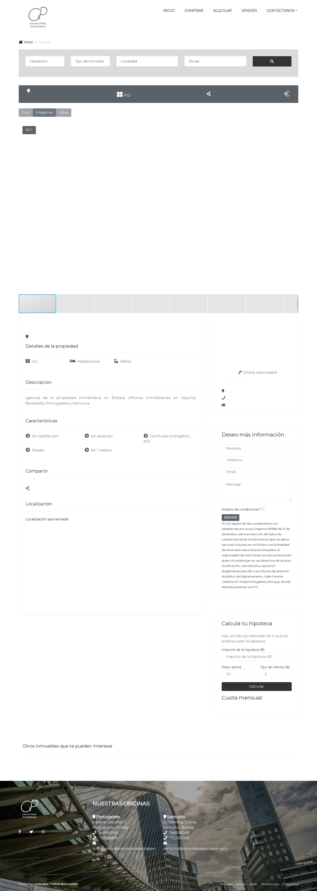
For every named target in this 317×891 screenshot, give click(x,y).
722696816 (108, 838)
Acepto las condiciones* (241, 509)
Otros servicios (270, 884)
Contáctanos (290, 884)
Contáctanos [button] (281, 11)
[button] (294, 122)
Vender (249, 11)
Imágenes (44, 112)
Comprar (193, 11)
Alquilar (222, 11)
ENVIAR (230, 518)
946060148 (179, 833)
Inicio (169, 10)
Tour (26, 112)
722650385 (180, 838)
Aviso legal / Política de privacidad (56, 883)
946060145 (108, 833)
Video (63, 112)
